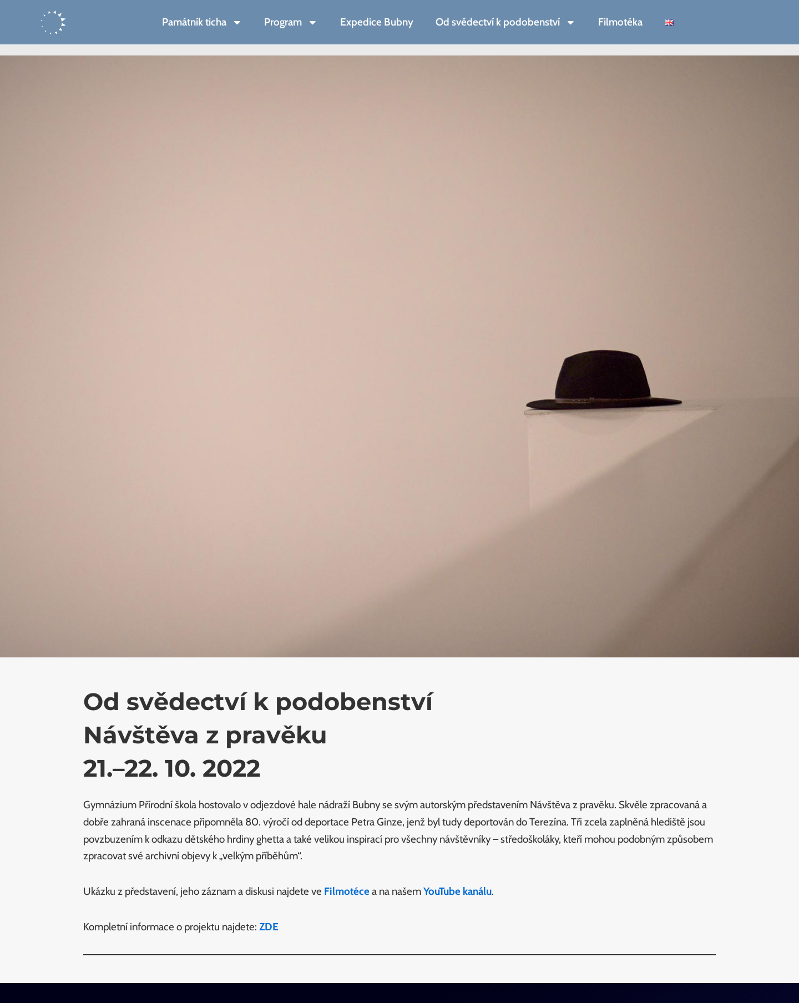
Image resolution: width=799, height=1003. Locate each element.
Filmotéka (620, 22)
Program (291, 22)
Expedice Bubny (376, 22)
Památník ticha (202, 22)
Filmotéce (347, 891)
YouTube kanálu (457, 891)
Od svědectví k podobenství (506, 22)
